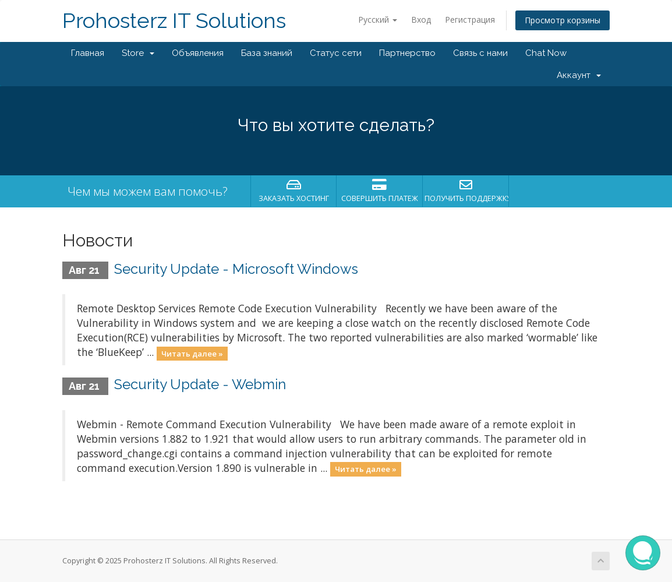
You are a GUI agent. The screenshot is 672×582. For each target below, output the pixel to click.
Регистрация (470, 19)
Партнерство (407, 53)
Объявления (198, 53)
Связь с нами (480, 53)
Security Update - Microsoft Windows (236, 268)
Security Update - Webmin (200, 384)
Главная (87, 53)
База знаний (266, 53)
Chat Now (546, 53)
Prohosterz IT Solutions (174, 20)
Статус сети (336, 53)
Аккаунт (579, 75)
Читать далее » (192, 353)
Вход (421, 19)
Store (138, 53)
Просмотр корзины (562, 20)
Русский (377, 19)
